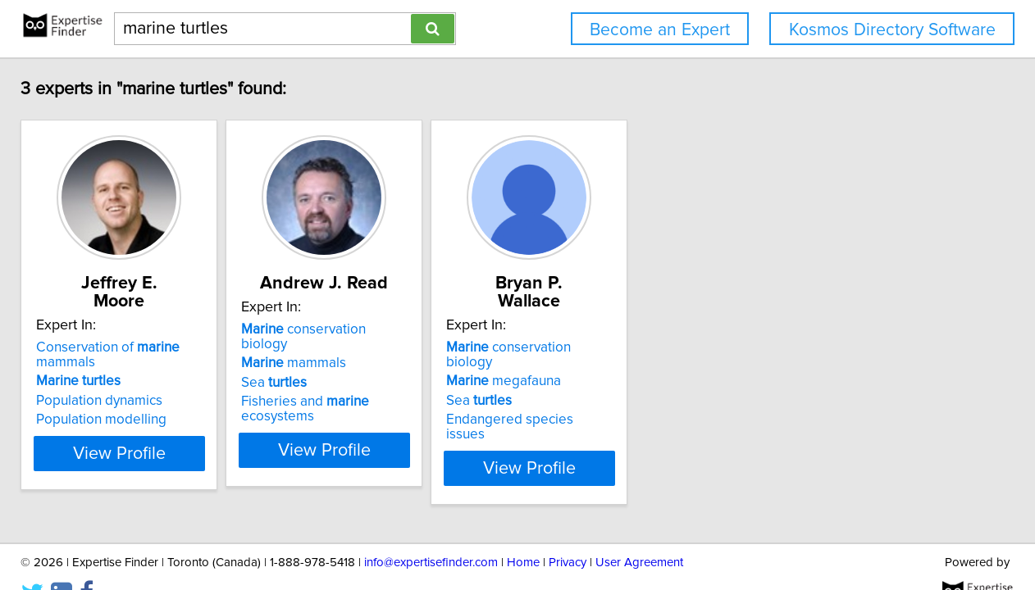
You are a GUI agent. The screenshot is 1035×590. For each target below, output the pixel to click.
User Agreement (639, 530)
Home (523, 530)
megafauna (590, 348)
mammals (339, 348)
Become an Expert (660, 30)
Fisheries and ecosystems (389, 386)
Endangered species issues (617, 386)
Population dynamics (104, 368)
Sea (320, 368)
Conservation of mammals (144, 329)
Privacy (567, 530)
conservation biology (374, 329)
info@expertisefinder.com (431, 530)
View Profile (144, 420)
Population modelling (106, 386)
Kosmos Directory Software (892, 30)
